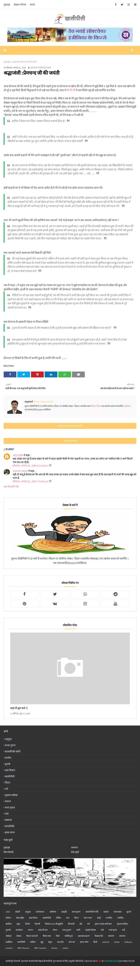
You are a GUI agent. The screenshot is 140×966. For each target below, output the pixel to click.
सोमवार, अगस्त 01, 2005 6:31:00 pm (31, 465)
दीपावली (71, 923)
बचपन (8, 801)
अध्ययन (74, 847)
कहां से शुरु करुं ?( (19, 708)
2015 (8, 911)
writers (54, 948)
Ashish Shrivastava (40, 67)
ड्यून (18, 923)
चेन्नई (99, 917)
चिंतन (7, 782)
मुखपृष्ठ (7, 4)
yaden (65, 948)
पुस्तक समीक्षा (11, 795)
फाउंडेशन (19, 929)
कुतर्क (7, 764)
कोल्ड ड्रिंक (20, 917)
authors (105, 942)
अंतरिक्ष (127, 406)
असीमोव (52, 911)
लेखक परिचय (20, 4)
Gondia (9, 948)
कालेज (8, 757)
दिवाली (37, 923)
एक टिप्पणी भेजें (11, 486)
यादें (6, 813)
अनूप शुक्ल (18, 455)
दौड (80, 923)
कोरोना (8, 917)
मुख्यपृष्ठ (7, 61)
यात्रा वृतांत (10, 807)
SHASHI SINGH (20, 471)
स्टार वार (72, 942)
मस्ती (78, 929)
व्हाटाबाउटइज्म (84, 936)
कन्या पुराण (10, 745)
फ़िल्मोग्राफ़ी (8, 852)
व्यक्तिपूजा (69, 936)
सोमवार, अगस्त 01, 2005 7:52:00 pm (31, 481)
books (117, 942)
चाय (67, 917)
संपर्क (32, 4)
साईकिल (9, 942)
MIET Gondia (40, 948)
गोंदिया (58, 917)
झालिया (9, 923)
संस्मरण (8, 820)
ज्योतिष (120, 917)
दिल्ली (27, 923)
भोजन (54, 929)
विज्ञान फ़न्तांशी (32, 936)
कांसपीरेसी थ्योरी (12, 751)
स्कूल (50, 942)
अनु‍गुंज (8, 739)
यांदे (102, 929)
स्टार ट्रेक (60, 942)
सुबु (41, 942)
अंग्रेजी (17, 911)
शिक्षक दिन (99, 936)
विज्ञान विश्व (96, 406)
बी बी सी (71, 90)
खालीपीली (10, 776)
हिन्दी (95, 942)
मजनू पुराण (66, 929)
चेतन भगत (88, 917)
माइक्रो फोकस (90, 929)
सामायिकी (9, 826)
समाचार (122, 936)
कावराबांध (118, 911)
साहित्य (33, 942)
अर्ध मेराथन (40, 911)
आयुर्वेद (64, 911)
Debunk (128, 942)
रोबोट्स (8, 936)
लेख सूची (75, 852)
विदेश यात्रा (47, 936)
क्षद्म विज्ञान (10, 770)
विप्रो (58, 936)
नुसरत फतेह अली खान (103, 923)
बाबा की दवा (43, 929)
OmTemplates (111, 961)
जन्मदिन (109, 917)
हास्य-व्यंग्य (10, 832)
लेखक (18, 936)
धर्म (6, 788)
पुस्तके (8, 929)
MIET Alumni (23, 948)
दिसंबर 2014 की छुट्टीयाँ (54, 923)
